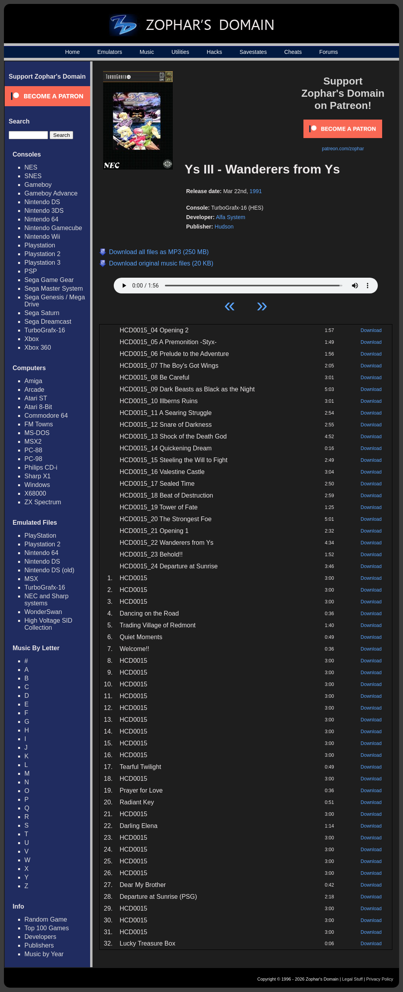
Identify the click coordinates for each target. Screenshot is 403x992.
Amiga (33, 381)
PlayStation (40, 535)
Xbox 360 (37, 347)
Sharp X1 (37, 476)
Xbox (31, 339)
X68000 (35, 493)
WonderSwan (43, 611)
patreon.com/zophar (343, 148)
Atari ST (35, 398)
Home (72, 52)
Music (147, 52)
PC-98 (33, 458)
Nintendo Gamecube (53, 228)
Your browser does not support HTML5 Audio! (246, 283)
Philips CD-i (40, 467)
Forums (328, 52)
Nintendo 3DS (44, 210)
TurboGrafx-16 (44, 330)
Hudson (223, 226)
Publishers (39, 945)
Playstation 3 (42, 262)
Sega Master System (53, 288)
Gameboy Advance (51, 193)
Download (370, 330)
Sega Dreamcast (47, 321)
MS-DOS (37, 433)
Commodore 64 (46, 415)
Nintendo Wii (42, 236)
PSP (30, 271)
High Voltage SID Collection (48, 624)
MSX (31, 578)
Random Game (45, 919)
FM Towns (38, 424)
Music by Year (44, 954)
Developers (40, 936)
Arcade (34, 389)
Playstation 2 (42, 254)
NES (30, 167)
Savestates (253, 52)
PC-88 (33, 450)
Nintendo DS (42, 202)
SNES (33, 176)
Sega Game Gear (49, 280)
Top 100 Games (46, 928)
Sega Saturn (41, 313)
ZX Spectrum (42, 502)
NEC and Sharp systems (46, 600)
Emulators (109, 52)
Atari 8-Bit (38, 407)
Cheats (292, 52)
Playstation (39, 245)
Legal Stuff (352, 979)
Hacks (214, 52)
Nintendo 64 (41, 219)
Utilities (180, 52)
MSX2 (33, 441)
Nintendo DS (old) (49, 570)
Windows (37, 484)
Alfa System (230, 217)
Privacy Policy (379, 979)
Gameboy (38, 184)
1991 (256, 191)
